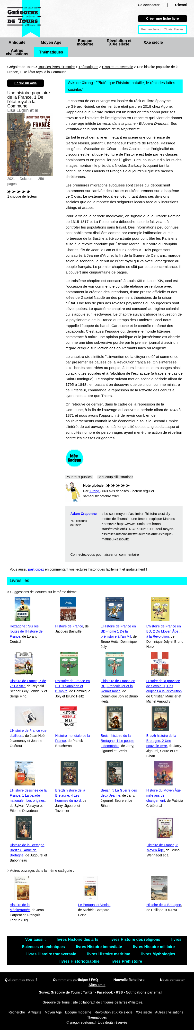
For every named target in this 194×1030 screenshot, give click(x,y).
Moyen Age (51, 42)
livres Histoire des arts (78, 939)
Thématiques (51, 52)
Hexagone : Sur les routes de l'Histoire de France (26, 631)
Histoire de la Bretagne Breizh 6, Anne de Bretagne (27, 850)
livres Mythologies (158, 954)
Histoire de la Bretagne (163, 905)
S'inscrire (182, 5)
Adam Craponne (83, 514)
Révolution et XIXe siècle (119, 42)
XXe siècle (153, 42)
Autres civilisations (17, 52)
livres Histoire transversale (51, 954)
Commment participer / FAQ (75, 980)
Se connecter (149, 5)
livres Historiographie (80, 961)
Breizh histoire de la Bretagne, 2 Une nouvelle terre (161, 741)
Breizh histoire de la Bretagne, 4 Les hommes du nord (70, 795)
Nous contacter (172, 980)
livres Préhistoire (126, 961)
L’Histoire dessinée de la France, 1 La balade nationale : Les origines (28, 795)
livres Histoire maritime (109, 954)
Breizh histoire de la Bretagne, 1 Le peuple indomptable (117, 741)
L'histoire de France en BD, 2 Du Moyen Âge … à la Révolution (164, 631)
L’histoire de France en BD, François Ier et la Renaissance (118, 686)
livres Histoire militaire (154, 947)
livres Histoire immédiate (99, 947)
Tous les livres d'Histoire (56, 67)
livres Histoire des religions (135, 939)
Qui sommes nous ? (21, 980)
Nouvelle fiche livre (129, 980)
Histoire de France (69, 626)
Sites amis (96, 985)
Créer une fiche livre (162, 18)
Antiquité (17, 42)
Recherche (17, 1012)
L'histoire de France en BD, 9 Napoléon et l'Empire (72, 686)
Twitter (88, 992)
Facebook (105, 992)
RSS (119, 992)
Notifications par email (144, 992)
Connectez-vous (82, 554)
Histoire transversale (117, 67)
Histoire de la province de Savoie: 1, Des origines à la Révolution (164, 686)
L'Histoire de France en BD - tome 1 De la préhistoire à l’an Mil (118, 631)
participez (36, 569)
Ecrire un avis (25, 83)
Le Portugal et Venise (94, 905)
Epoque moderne (85, 42)
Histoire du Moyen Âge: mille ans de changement (164, 795)
